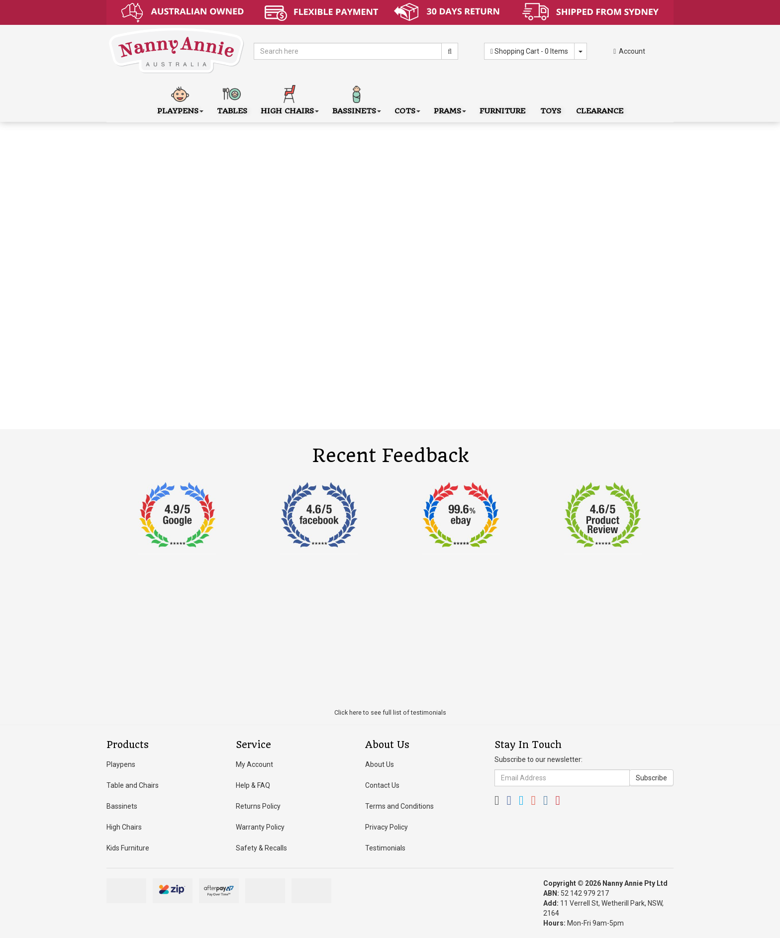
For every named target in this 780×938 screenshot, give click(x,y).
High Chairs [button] (290, 98)
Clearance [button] (599, 98)
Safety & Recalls (261, 848)
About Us (379, 764)
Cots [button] (407, 98)
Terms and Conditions (399, 806)
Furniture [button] (502, 98)
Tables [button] (232, 98)
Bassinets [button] (356, 98)
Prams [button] (450, 98)
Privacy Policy (386, 827)
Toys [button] (551, 98)
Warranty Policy (260, 827)
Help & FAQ (253, 785)
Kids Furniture (127, 848)
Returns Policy (258, 806)
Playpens (120, 764)
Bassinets (121, 806)
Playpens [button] (180, 98)
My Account (254, 764)
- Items (529, 51)
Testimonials (385, 848)
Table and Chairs (132, 785)
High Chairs (124, 827)
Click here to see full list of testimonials (390, 712)
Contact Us (382, 785)
